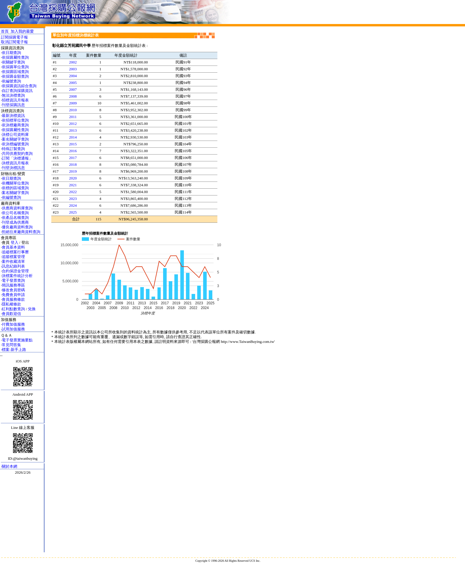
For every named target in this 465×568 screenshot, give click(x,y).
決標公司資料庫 (15, 134)
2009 (73, 103)
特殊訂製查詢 (13, 149)
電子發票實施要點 (17, 340)
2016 (73, 151)
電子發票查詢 (13, 280)
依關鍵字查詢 (13, 62)
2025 (73, 212)
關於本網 (9, 466)
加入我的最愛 (22, 31)
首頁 (5, 31)
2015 (73, 144)
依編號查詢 (11, 81)
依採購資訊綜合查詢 (19, 86)
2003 (73, 69)
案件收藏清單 (13, 261)
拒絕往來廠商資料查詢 (21, 232)
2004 (73, 76)
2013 (73, 130)
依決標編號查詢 (15, 144)
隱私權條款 (11, 304)
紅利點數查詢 (13, 309)
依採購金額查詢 (15, 76)
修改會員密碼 (13, 290)
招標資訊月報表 (15, 100)
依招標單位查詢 (15, 120)
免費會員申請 (13, 294)
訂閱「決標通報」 (17, 158)
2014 (73, 137)
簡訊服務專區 (13, 285)
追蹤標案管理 (13, 256)
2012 (73, 123)
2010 (73, 110)
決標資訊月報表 (15, 163)
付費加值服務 (13, 324)
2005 (73, 82)
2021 (73, 185)
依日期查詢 (11, 52)
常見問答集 (11, 345)
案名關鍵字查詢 (15, 139)
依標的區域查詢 (15, 188)
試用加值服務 (13, 329)
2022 (73, 192)
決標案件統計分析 (17, 275)
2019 (73, 171)
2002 (73, 62)
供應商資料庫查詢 (17, 208)
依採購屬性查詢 (15, 57)
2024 (73, 205)
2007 (73, 89)
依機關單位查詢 (15, 183)
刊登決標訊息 (13, 168)
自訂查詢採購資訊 (17, 90)
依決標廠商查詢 (15, 125)
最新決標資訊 (13, 115)
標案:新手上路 (14, 349)
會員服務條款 (13, 299)
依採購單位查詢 (15, 67)
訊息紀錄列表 (13, 266)
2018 (73, 164)
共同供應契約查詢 (17, 153)
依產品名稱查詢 (15, 217)
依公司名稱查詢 (15, 213)
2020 (73, 178)
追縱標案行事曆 (15, 252)
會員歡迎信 (11, 313)
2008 (73, 96)
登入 (14, 242)
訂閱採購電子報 (14, 37)
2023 (73, 198)
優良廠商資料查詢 (17, 227)
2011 (73, 116)
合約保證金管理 (15, 271)
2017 (73, 157)
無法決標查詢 (13, 95)
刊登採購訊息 (13, 105)
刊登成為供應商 (15, 222)
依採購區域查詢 (15, 71)
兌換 (32, 309)
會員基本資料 (13, 247)
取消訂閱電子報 (14, 42)
